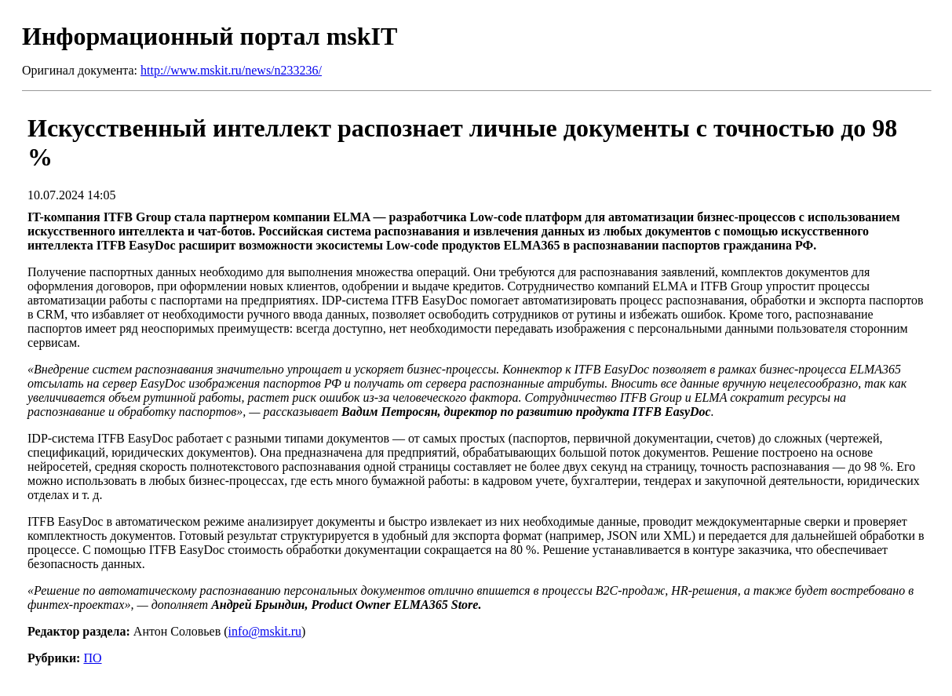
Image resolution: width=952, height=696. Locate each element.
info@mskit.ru (264, 631)
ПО (92, 658)
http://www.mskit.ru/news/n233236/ (231, 70)
